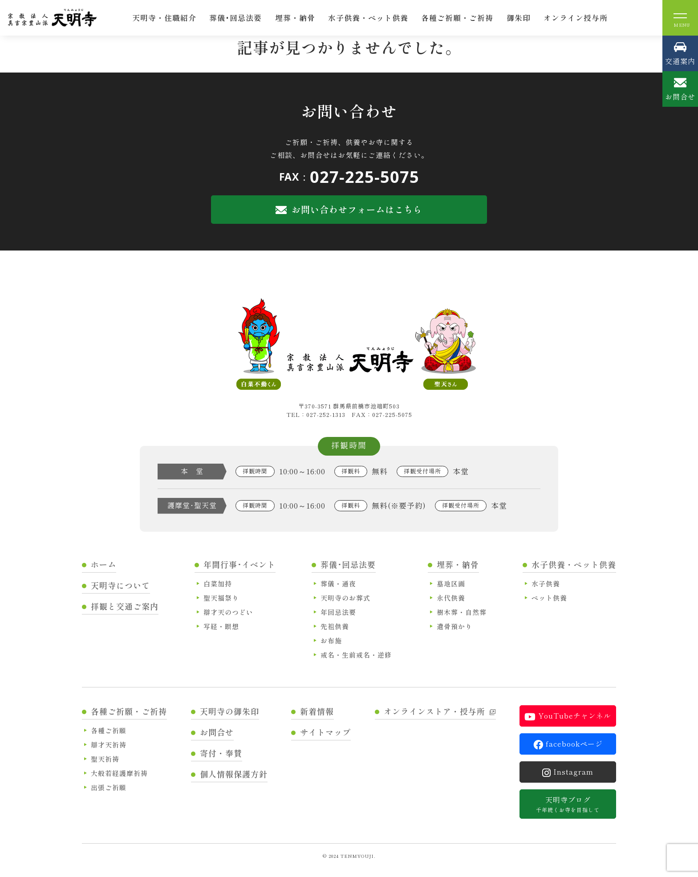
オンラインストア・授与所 (440, 711)
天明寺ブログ (567, 804)
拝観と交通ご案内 (124, 606)
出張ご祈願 (108, 787)
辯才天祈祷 (108, 744)
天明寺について (120, 585)
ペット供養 (549, 597)
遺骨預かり (454, 626)
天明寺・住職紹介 (164, 17)
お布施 (331, 640)
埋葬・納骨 (295, 17)
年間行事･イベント (239, 564)
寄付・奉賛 (221, 753)
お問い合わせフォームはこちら (349, 209)
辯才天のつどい (228, 612)
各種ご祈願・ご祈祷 (457, 17)
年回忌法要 (338, 612)
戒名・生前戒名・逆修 (356, 654)
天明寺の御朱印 (229, 711)
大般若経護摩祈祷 (119, 773)
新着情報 (317, 711)
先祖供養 (335, 626)
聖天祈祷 (105, 759)
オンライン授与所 (576, 17)
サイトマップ (325, 732)
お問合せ (217, 732)
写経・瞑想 (221, 626)
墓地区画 (451, 583)
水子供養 (546, 583)
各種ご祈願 (108, 730)
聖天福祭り (221, 597)
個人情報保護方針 (234, 774)
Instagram (567, 772)
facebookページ (568, 744)
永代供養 (451, 597)
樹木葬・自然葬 (462, 612)
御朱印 (519, 17)
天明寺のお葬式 (345, 597)
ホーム (103, 564)
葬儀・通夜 (338, 583)
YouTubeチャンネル (567, 716)
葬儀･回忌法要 (235, 17)
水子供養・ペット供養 (368, 17)
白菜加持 (217, 583)
